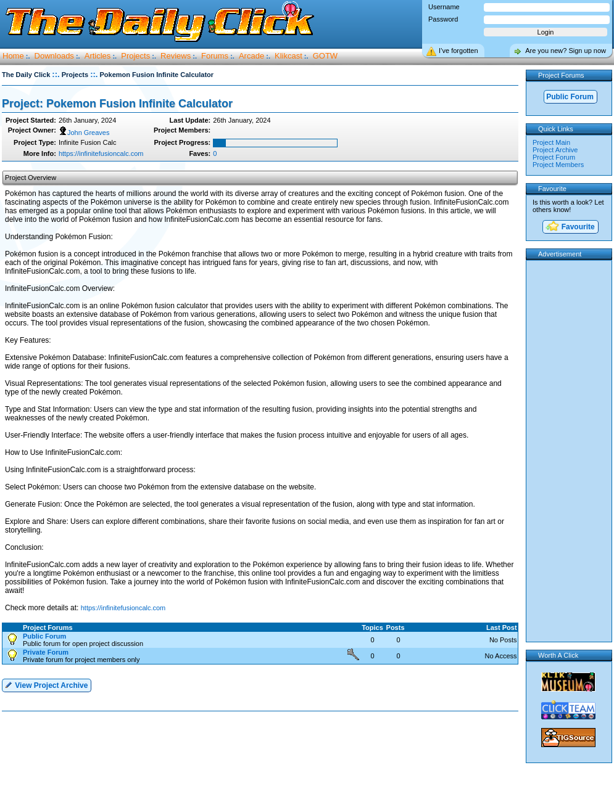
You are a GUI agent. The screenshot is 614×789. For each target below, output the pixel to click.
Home (13, 55)
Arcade (251, 55)
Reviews (175, 55)
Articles (98, 55)
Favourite (569, 227)
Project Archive (555, 149)
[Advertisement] (262, 751)
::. (55, 74)
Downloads (54, 55)
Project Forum (554, 157)
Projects (135, 55)
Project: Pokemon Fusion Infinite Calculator (117, 103)
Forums (214, 55)
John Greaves (84, 132)
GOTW (325, 55)
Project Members (558, 164)
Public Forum (570, 96)
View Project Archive (46, 684)
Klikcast (288, 55)
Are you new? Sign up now (565, 50)
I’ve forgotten (458, 50)
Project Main (551, 142)
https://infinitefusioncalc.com (101, 153)
